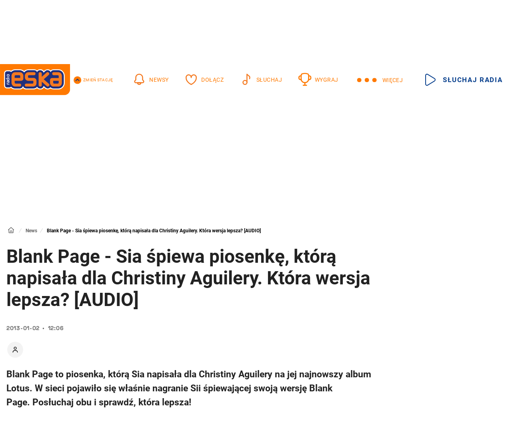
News (31, 231)
